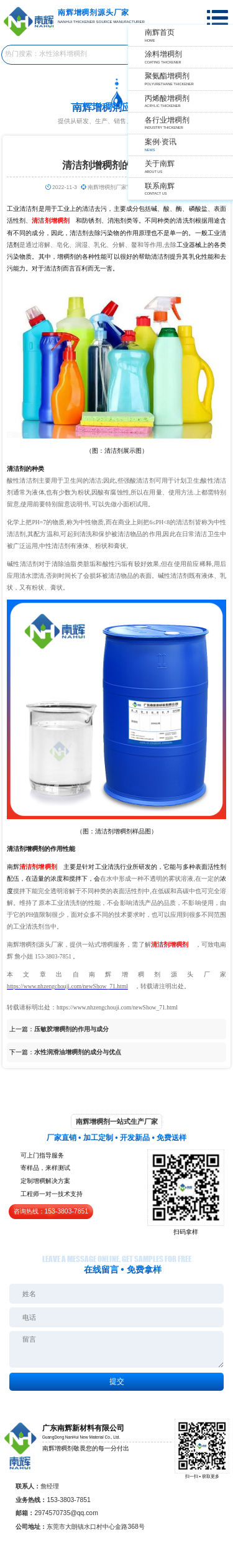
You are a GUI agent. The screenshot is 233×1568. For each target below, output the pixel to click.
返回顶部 (218, 1512)
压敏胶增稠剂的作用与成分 (71, 1029)
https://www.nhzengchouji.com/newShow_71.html (67, 986)
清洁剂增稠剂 (38, 866)
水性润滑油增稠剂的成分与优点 (77, 1052)
